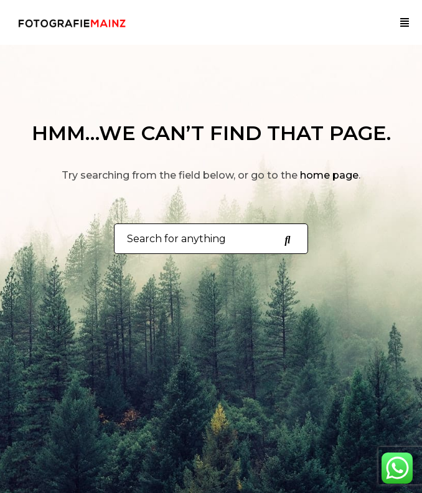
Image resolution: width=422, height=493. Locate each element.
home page (329, 175)
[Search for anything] (287, 239)
